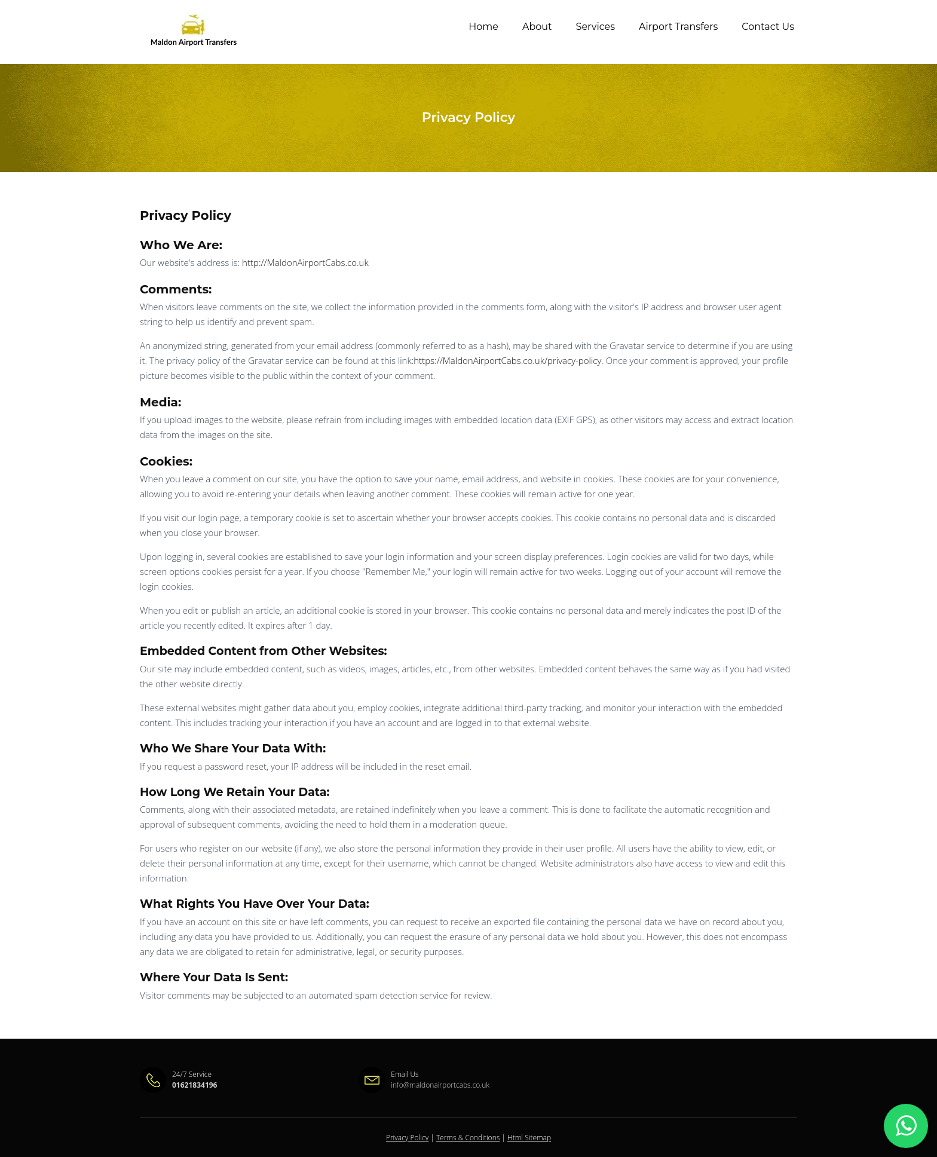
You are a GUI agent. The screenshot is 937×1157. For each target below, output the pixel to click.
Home (483, 26)
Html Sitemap (529, 1137)
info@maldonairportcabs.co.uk (440, 1085)
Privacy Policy (407, 1137)
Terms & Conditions (468, 1137)
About (537, 26)
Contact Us (768, 26)
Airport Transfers (678, 26)
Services (595, 26)
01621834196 (194, 1085)
